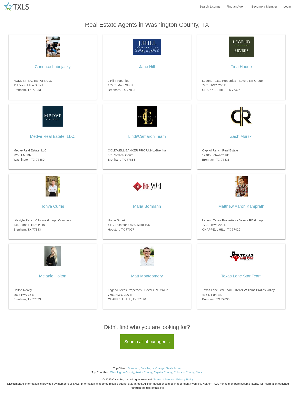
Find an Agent (235, 6)
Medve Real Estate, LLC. (52, 136)
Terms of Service (164, 379)
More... (178, 368)
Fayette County (163, 372)
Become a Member (264, 6)
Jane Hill (147, 66)
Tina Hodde (241, 66)
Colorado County (184, 372)
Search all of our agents (147, 341)
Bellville (145, 368)
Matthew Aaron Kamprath (241, 206)
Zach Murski (241, 136)
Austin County (143, 372)
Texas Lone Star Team (241, 276)
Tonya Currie (52, 206)
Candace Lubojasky (53, 66)
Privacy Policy (184, 379)
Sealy (169, 368)
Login (287, 6)
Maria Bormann (147, 206)
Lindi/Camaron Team (147, 136)
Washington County (122, 372)
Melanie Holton (52, 276)
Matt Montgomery (147, 276)
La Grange (158, 368)
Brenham (133, 368)
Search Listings (209, 6)
